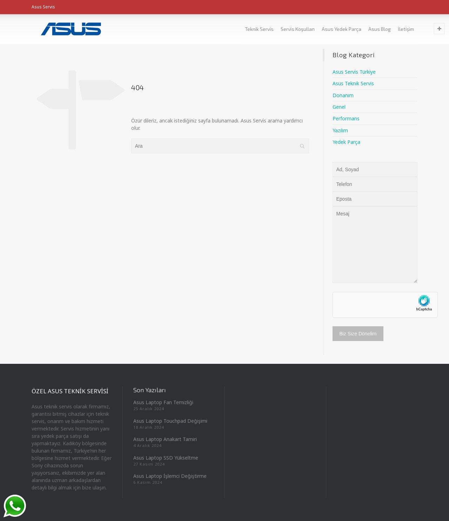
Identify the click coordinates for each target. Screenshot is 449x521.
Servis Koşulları (298, 29)
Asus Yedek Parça (341, 29)
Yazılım (340, 130)
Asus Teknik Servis (353, 83)
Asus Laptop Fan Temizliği (163, 402)
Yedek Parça (346, 142)
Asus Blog (379, 29)
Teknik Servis (259, 29)
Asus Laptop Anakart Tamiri (165, 439)
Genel (339, 106)
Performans (346, 118)
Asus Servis (43, 7)
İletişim (406, 29)
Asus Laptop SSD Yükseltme (165, 457)
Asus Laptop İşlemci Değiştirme (170, 476)
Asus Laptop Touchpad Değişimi (170, 421)
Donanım (343, 95)
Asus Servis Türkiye (354, 71)
